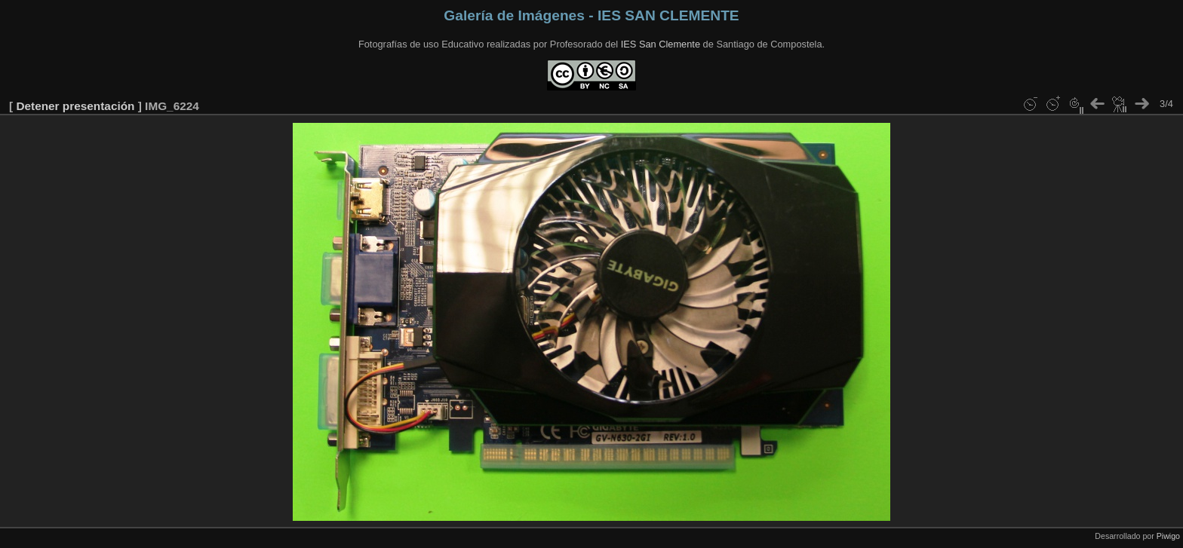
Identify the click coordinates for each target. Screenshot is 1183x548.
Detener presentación (75, 105)
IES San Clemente (660, 44)
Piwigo (1168, 535)
